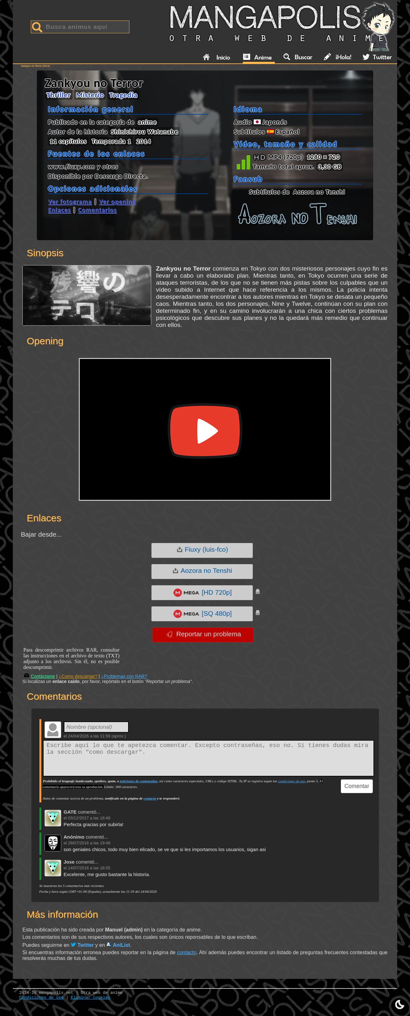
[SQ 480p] (202, 614)
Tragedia (123, 94)
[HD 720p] (202, 592)
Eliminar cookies (90, 997)
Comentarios (97, 210)
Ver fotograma (70, 201)
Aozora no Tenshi (202, 570)
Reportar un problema (203, 634)
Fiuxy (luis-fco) (202, 549)
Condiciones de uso (41, 997)
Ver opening (117, 201)
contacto (150, 798)
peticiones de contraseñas (138, 781)
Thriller (58, 94)
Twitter (82, 945)
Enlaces (59, 210)
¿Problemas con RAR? (124, 676)
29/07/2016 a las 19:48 (89, 843)
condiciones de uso (291, 781)
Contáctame (39, 676)
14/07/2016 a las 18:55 (89, 868)
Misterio (90, 94)
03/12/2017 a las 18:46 (89, 818)
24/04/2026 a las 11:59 (89, 736)
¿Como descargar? (78, 676)
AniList (118, 945)
